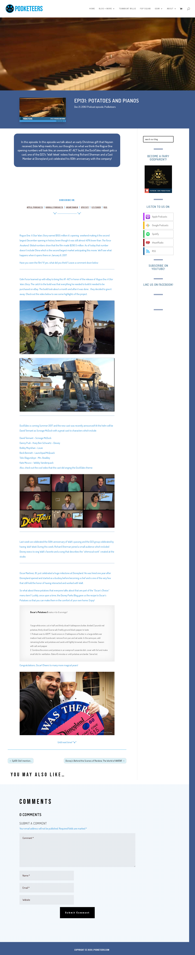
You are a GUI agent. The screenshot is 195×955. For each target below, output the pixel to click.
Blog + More (105, 9)
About (170, 9)
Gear (157, 9)
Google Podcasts (54, 207)
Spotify (85, 207)
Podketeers (110, 106)
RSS (105, 207)
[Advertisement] (166, 360)
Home (92, 9)
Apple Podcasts (35, 207)
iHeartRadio (72, 207)
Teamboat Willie (127, 9)
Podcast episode (95, 106)
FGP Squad (145, 9)
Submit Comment (77, 912)
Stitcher (96, 207)
